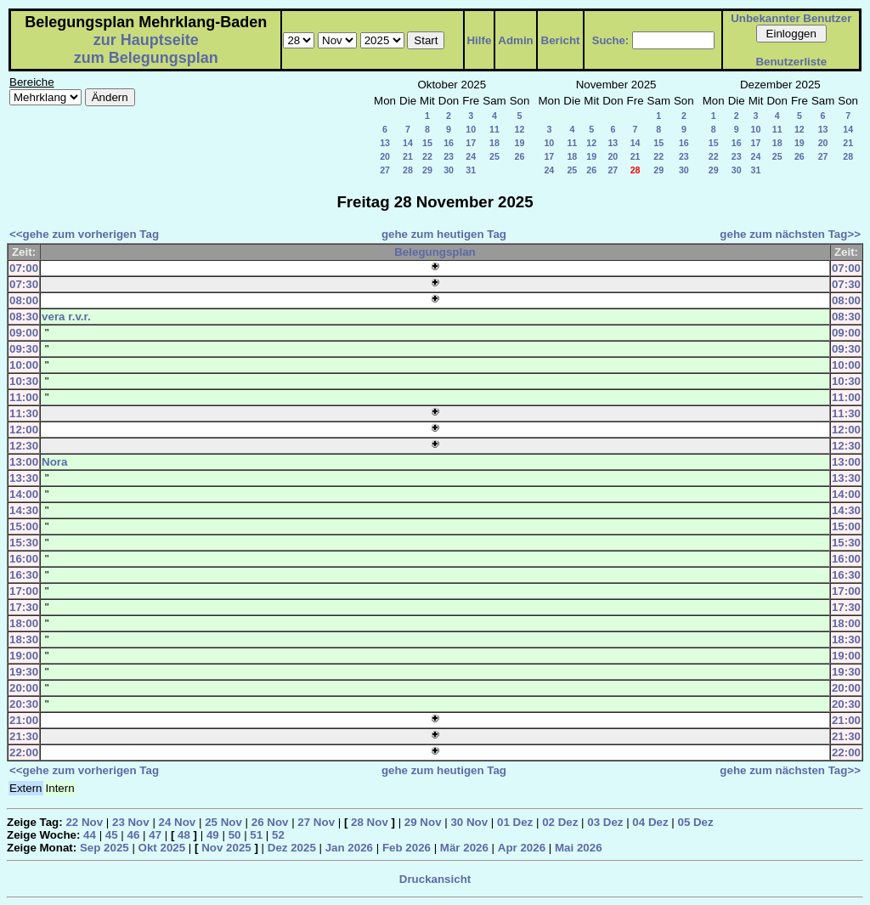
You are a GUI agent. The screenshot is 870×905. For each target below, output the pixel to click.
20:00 (23, 688)
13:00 (23, 461)
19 (520, 143)
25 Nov (223, 822)
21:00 (23, 720)
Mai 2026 (578, 847)
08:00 (23, 300)
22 (427, 156)
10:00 (23, 365)
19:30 (23, 671)
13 (385, 143)
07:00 (23, 268)
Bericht (560, 40)
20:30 (23, 704)
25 (494, 156)
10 (471, 129)
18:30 (23, 639)
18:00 (23, 623)
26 (520, 156)
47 (155, 835)
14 (408, 143)
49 (212, 835)
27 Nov (316, 822)
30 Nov (469, 822)
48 (184, 835)
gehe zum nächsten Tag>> (790, 234)
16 (448, 143)
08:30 (23, 316)
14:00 (23, 494)
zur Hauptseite (146, 39)
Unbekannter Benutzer (791, 18)
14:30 (23, 510)
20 (385, 156)
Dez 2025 (292, 847)
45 (111, 835)
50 (235, 835)
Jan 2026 (349, 847)
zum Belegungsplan (146, 57)
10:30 (23, 381)
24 (471, 156)
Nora (54, 461)
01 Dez (515, 822)
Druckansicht (435, 879)
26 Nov (270, 822)
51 (256, 835)
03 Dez (605, 822)
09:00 (23, 332)
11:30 (23, 413)
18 (494, 143)
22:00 (23, 752)
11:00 (23, 397)
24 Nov (177, 822)
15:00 (23, 526)
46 (133, 835)
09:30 (23, 348)
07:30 (23, 284)
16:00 (23, 558)
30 (448, 170)
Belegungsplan (435, 252)
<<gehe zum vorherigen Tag (84, 234)
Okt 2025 (162, 847)
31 (471, 170)
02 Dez (560, 822)
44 (89, 835)
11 (494, 129)
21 (408, 156)
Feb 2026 (406, 847)
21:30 (23, 736)
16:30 (23, 574)
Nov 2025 (226, 847)
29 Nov (423, 822)
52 (278, 835)
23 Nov (131, 822)
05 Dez (695, 822)
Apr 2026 (521, 847)
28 (408, 170)
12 (520, 129)
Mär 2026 (464, 847)
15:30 (23, 542)
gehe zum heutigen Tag (443, 234)
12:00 (23, 429)
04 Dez (650, 822)
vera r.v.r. (66, 316)
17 (471, 143)
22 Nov (84, 822)
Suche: (610, 40)
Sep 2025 (104, 847)
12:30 (23, 445)
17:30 (23, 607)
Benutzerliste (791, 61)
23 (448, 156)
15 (427, 143)
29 (427, 170)
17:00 (23, 591)
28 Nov (369, 822)
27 (385, 170)
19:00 (23, 655)
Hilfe (478, 40)
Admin (515, 40)
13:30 (23, 478)
